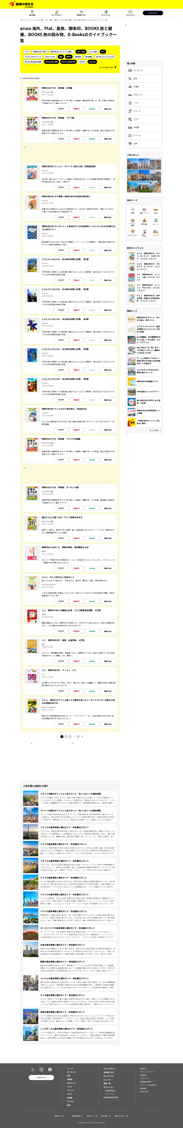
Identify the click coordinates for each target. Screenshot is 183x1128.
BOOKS (82, 62)
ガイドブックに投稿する (148, 1085)
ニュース (106, 1079)
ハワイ (133, 103)
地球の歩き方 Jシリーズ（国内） (61, 51)
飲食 (132, 213)
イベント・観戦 (132, 224)
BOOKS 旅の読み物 (68, 62)
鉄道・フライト (144, 236)
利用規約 (143, 1075)
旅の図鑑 (89, 57)
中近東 (133, 127)
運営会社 (143, 1068)
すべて (27, 51)
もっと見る (154, 430)
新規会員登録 (110, 1090)
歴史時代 (78, 57)
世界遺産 (144, 224)
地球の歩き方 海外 (39, 51)
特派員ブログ (81, 15)
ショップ (156, 235)
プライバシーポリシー (147, 1072)
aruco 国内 (93, 51)
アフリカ (134, 136)
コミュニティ (130, 15)
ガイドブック (105, 15)
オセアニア (135, 95)
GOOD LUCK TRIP (110, 1097)
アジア (133, 119)
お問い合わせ (144, 1091)
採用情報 (143, 1088)
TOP (21, 20)
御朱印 (68, 57)
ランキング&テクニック (33, 57)
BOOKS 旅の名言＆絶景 (33, 62)
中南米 (133, 87)
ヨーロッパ (135, 70)
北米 (132, 79)
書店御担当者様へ (146, 1082)
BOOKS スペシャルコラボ (105, 57)
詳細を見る (108, 109)
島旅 (60, 57)
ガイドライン (144, 1078)
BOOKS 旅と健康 (52, 62)
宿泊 (155, 213)
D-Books (92, 62)
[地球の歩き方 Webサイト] (21, 4)
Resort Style (50, 57)
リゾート (134, 111)
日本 (132, 144)
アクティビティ (132, 235)
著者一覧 (107, 1083)
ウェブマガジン (56, 15)
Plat (103, 51)
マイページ (153, 13)
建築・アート (144, 213)
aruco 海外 (81, 51)
